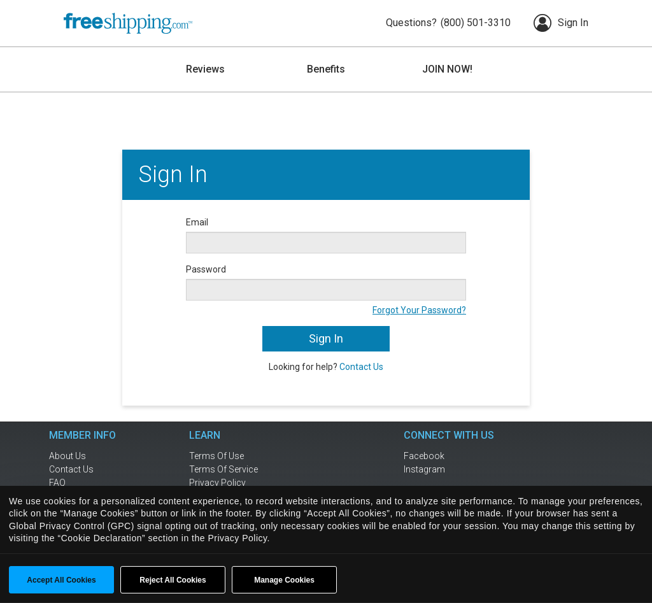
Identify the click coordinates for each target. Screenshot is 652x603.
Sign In (561, 23)
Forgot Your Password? (419, 310)
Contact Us (361, 367)
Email (197, 222)
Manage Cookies (284, 580)
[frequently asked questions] (103, 482)
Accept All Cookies (61, 580)
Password (206, 269)
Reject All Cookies (172, 580)
